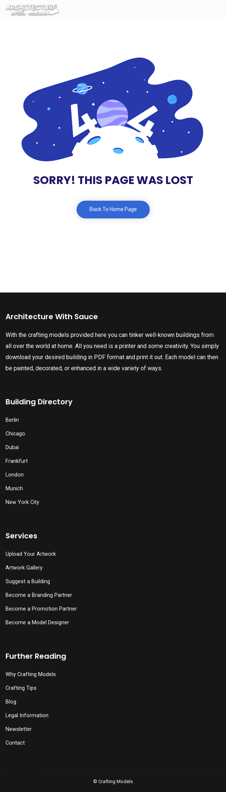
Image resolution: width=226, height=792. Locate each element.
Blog (11, 702)
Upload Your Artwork (31, 554)
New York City (22, 502)
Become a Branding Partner (39, 595)
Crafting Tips (21, 688)
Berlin (12, 420)
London (15, 475)
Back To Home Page (113, 209)
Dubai (12, 447)
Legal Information (27, 715)
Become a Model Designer (37, 622)
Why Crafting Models (31, 674)
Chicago (15, 434)
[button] (23, 772)
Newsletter (19, 729)
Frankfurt (17, 461)
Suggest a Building (28, 581)
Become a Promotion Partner (41, 609)
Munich (14, 488)
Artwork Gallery (24, 568)
